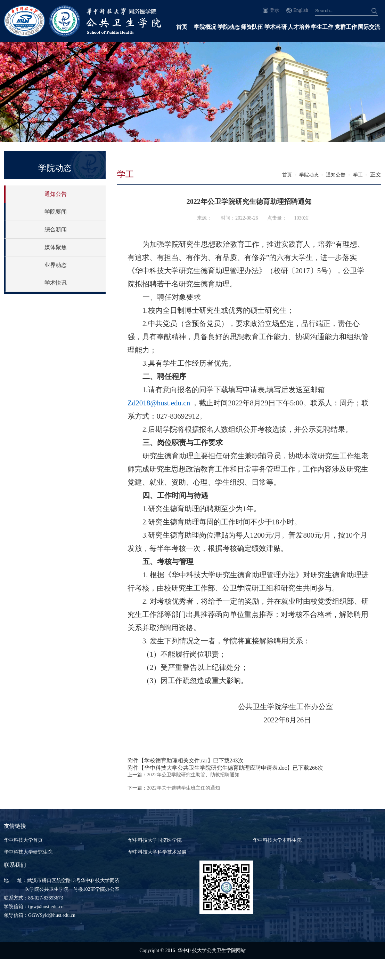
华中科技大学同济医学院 (155, 840)
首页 (181, 27)
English (300, 10)
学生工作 (322, 27)
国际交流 (369, 27)
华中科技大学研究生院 (28, 852)
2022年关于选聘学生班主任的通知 (183, 788)
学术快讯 (55, 283)
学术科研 (275, 27)
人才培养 (299, 27)
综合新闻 (55, 229)
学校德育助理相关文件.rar (175, 760)
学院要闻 (55, 212)
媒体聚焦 (55, 247)
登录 (274, 10)
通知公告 (55, 194)
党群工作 (346, 27)
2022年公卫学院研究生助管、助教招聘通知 (193, 774)
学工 (358, 174)
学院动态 (229, 27)
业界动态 (55, 265)
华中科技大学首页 (23, 840)
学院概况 (205, 27)
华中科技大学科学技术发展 (157, 852)
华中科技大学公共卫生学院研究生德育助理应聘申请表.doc (215, 768)
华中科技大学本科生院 (277, 840)
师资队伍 (252, 27)
